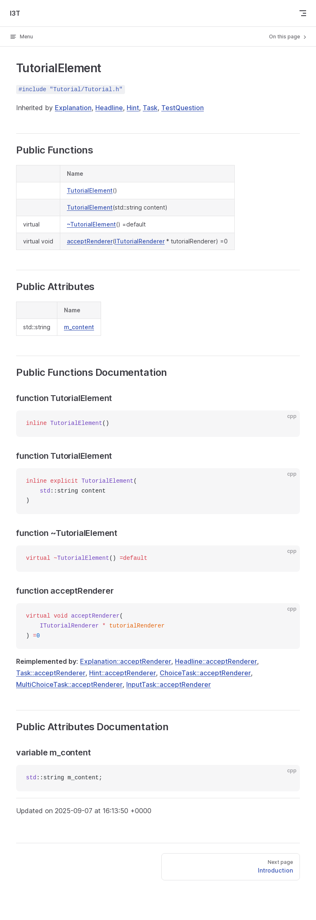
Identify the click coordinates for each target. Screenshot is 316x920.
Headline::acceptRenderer (216, 661)
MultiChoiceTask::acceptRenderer (69, 684)
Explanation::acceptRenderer (125, 661)
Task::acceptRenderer (50, 673)
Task (150, 108)
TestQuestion (182, 108)
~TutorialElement (91, 224)
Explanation (73, 108)
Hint (133, 108)
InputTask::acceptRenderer (168, 684)
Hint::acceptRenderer (122, 673)
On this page (288, 36)
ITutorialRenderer (140, 241)
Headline (109, 108)
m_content (79, 326)
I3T (15, 13)
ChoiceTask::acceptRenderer (205, 673)
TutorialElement (90, 190)
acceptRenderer (90, 241)
